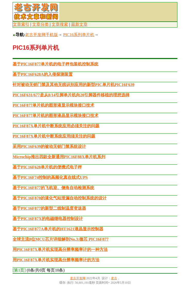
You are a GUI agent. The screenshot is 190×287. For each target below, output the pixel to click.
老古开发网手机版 (41, 34)
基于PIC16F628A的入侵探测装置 (43, 74)
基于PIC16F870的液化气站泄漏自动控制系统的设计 (60, 198)
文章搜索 (59, 24)
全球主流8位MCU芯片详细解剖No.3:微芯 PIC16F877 (60, 239)
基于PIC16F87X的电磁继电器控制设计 (48, 218)
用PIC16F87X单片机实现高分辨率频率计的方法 (56, 260)
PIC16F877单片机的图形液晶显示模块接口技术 (55, 115)
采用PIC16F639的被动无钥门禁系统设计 (49, 146)
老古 (114, 278)
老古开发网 (77, 278)
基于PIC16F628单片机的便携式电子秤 (47, 167)
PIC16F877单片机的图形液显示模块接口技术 (53, 105)
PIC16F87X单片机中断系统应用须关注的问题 (54, 136)
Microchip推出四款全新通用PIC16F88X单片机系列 (59, 157)
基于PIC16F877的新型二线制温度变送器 (49, 208)
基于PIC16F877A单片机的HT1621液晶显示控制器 (58, 229)
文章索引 (21, 24)
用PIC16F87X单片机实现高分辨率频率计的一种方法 (60, 249)
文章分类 (41, 24)
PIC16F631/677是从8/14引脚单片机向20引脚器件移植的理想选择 (71, 95)
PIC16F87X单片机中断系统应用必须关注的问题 (56, 126)
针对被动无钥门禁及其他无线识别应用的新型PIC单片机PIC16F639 (73, 84)
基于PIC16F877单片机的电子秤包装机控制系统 (55, 64)
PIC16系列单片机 (78, 34)
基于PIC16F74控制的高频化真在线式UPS (50, 177)
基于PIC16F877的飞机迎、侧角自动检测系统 (53, 187)
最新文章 (79, 24)
